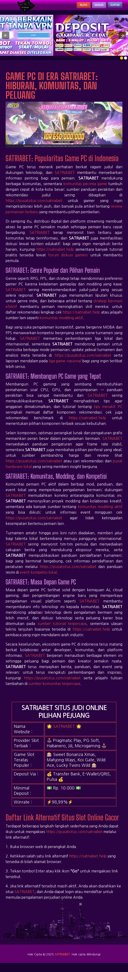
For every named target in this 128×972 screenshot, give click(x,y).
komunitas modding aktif (61, 322)
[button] (5, 40)
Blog (66, 7)
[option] (121, 62)
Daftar (111, 7)
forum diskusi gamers (68, 260)
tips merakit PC (108, 411)
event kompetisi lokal (38, 577)
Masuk (87, 7)
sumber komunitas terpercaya (54, 688)
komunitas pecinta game (85, 189)
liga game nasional (65, 365)
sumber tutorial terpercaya (62, 628)
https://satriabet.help (55, 254)
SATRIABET (65, 177)
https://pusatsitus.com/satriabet (34, 205)
